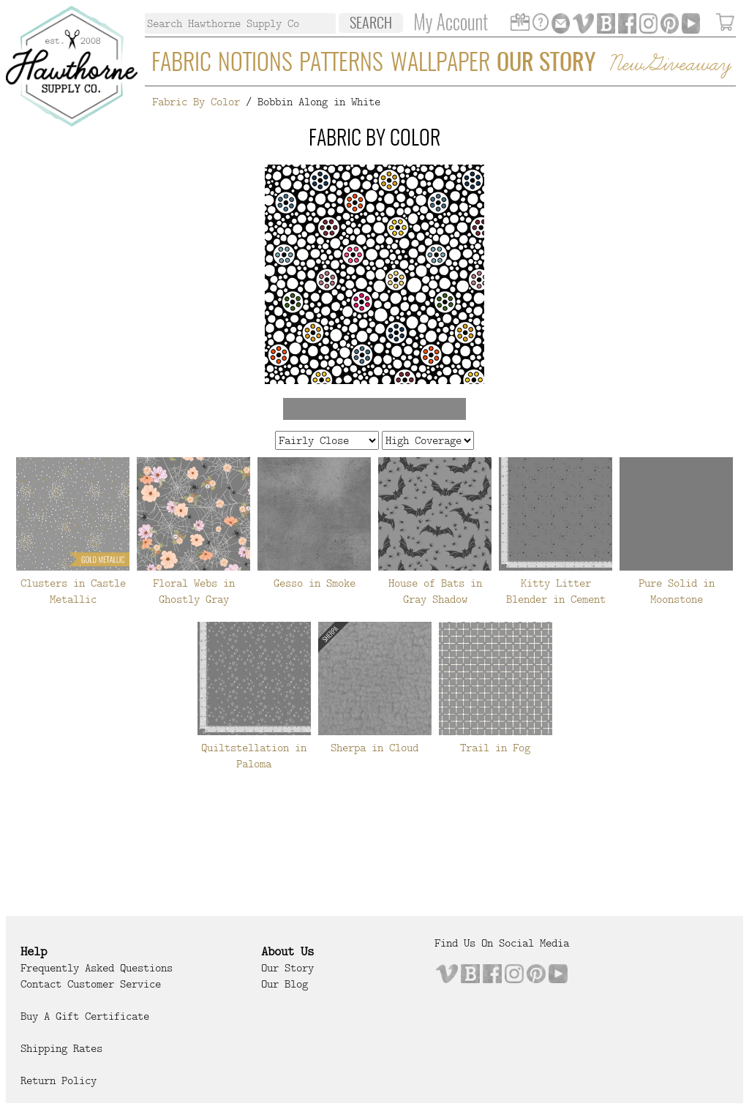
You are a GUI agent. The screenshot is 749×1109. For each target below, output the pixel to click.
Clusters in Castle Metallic (73, 591)
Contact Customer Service (90, 984)
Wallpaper (440, 63)
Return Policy (58, 1080)
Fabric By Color (196, 102)
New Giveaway (669, 65)
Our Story (546, 63)
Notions (255, 63)
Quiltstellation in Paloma (253, 756)
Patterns (341, 63)
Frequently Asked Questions (96, 968)
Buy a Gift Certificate (84, 1016)
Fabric (181, 63)
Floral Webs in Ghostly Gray (194, 591)
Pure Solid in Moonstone (677, 591)
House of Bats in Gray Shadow (435, 591)
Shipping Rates (61, 1048)
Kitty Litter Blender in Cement (556, 591)
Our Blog (284, 984)
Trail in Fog (495, 748)
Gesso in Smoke (314, 583)
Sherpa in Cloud (374, 748)
